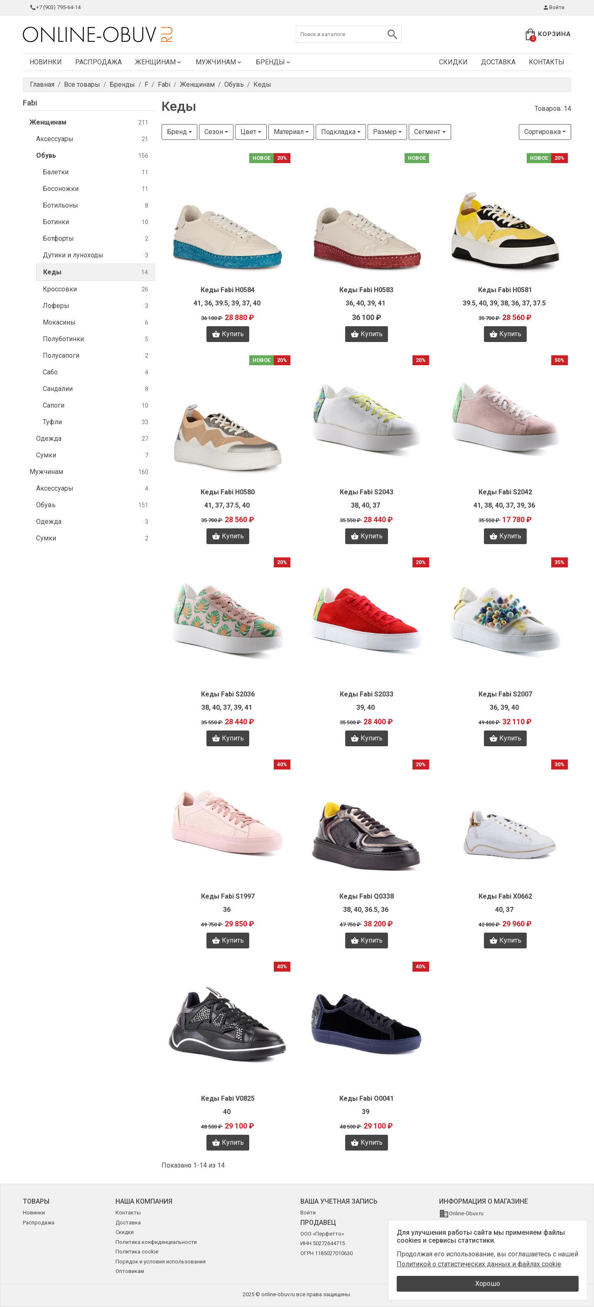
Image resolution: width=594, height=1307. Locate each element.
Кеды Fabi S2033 (366, 694)
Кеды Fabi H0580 (228, 492)
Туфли (95, 422)
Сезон (213, 132)
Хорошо (487, 1283)
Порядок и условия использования (160, 1261)
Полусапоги (95, 356)
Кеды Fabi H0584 (228, 290)
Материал (289, 132)
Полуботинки (95, 339)
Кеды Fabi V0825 (228, 1098)
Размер (385, 132)
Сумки (92, 455)
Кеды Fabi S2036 (228, 694)
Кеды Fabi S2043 (366, 492)
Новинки (45, 62)
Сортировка (542, 132)
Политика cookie (136, 1251)
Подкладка (338, 132)
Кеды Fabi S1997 (228, 896)
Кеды (95, 272)
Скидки (453, 62)
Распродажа (98, 62)
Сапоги (95, 405)
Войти (553, 7)
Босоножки (95, 189)
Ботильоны (95, 205)
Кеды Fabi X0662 (505, 896)
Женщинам (158, 62)
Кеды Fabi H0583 (366, 290)
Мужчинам (219, 62)
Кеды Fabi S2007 (505, 694)
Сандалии (95, 389)
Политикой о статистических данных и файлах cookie (479, 1264)
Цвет (248, 132)
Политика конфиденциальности (156, 1242)
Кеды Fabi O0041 (366, 1098)
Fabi (30, 102)
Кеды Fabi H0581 (505, 290)
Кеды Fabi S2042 (505, 492)
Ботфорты (95, 239)
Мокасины (95, 322)
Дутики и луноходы (95, 255)
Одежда (92, 439)
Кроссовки (95, 289)
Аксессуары (92, 139)
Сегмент (427, 132)
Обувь (92, 155)
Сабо (95, 372)
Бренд (177, 132)
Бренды (274, 62)
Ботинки (95, 222)
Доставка (498, 62)
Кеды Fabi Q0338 (366, 896)
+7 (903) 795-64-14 (55, 7)
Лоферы (95, 306)
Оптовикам (129, 1271)
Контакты (547, 62)
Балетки (95, 172)
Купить (228, 334)
